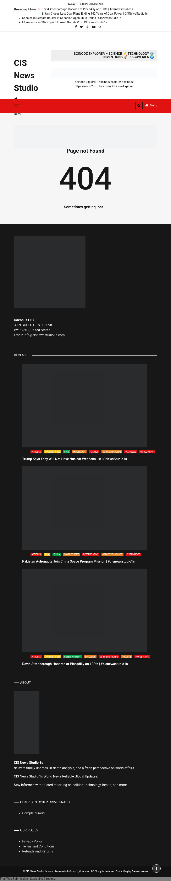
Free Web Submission (14, 878)
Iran (66, 452)
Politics (94, 452)
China (57, 554)
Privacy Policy (32, 841)
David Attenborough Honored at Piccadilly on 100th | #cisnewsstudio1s (87, 9)
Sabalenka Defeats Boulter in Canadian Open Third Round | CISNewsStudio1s (71, 18)
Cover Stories (52, 452)
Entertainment (72, 657)
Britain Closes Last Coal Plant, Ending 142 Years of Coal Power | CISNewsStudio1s (95, 13)
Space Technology (113, 554)
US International (112, 452)
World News (147, 452)
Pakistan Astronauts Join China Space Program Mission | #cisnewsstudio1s (78, 561)
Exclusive (90, 657)
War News (130, 452)
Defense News (90, 554)
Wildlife (126, 657)
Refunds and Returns (37, 851)
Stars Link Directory (42, 878)
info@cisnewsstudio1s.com (44, 335)
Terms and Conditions (38, 846)
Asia (47, 554)
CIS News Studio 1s (26, 81)
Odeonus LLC (86, 871)
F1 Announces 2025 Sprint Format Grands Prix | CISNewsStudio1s (64, 22)
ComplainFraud (33, 813)
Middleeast (79, 452)
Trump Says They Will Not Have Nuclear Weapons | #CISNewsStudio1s (74, 459)
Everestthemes (140, 871)
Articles (36, 452)
